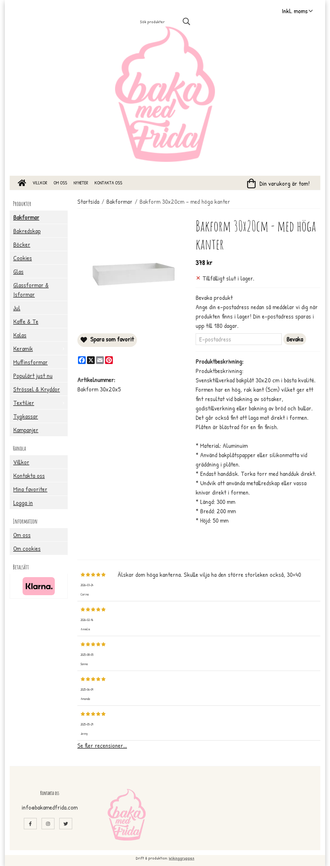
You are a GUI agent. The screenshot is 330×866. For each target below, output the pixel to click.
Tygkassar (25, 416)
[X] (90, 360)
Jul (16, 307)
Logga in (23, 502)
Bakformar (26, 217)
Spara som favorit (107, 339)
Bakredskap (27, 230)
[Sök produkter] (154, 21)
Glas (18, 271)
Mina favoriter (30, 489)
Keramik (40, 348)
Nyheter (80, 183)
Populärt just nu (33, 375)
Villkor (40, 183)
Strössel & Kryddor (36, 389)
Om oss (60, 183)
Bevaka (294, 339)
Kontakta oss (108, 183)
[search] (187, 21)
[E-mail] (99, 360)
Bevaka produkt (214, 297)
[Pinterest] (108, 360)
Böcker (21, 244)
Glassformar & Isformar (31, 289)
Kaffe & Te (25, 321)
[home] (22, 183)
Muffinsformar (30, 362)
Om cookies (27, 548)
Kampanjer (25, 429)
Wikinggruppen (181, 858)
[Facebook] (81, 360)
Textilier (40, 402)
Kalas (19, 334)
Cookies (22, 257)
